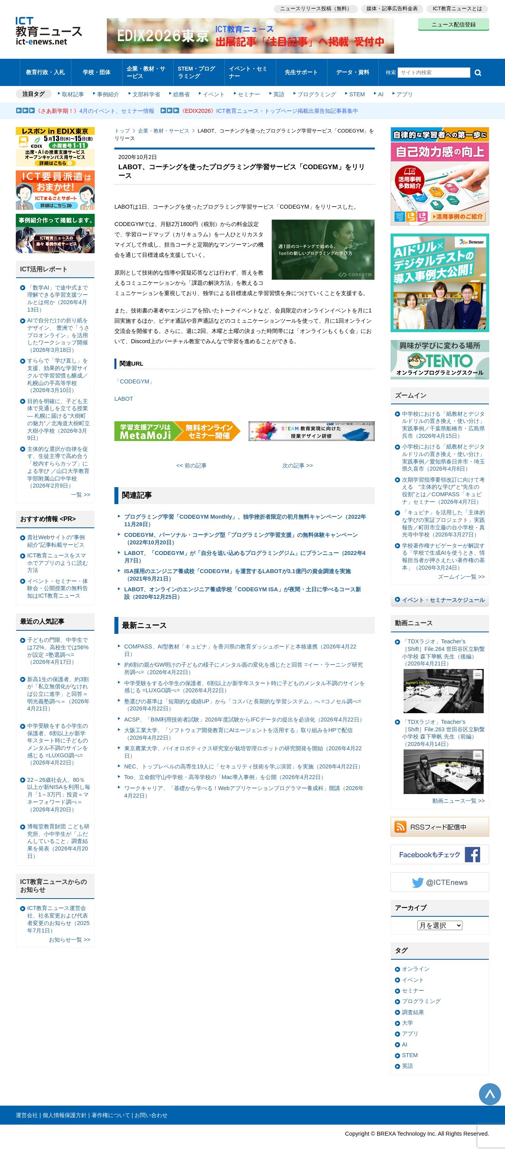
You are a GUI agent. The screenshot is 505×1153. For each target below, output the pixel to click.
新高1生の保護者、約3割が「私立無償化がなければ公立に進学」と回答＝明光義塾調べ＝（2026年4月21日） (58, 687)
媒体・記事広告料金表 (391, 8)
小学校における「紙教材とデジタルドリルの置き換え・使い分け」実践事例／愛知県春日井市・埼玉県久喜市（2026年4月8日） (443, 451)
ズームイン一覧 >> (461, 570)
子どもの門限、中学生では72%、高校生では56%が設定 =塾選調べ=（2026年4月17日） (58, 644)
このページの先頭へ (490, 1087)
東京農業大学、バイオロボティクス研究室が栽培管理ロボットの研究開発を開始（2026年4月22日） (243, 745)
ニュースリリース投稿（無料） (314, 8)
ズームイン (410, 388)
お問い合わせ (151, 1108)
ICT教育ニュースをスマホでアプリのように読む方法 (57, 556)
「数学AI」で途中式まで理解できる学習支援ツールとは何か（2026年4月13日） (57, 292)
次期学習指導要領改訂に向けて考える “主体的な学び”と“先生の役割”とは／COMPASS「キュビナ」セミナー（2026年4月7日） (443, 484)
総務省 (181, 87)
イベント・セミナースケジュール (443, 593)
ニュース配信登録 (454, 24)
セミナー (248, 87)
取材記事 (75, 87)
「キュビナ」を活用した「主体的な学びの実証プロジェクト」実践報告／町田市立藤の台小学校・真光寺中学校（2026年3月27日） (443, 517)
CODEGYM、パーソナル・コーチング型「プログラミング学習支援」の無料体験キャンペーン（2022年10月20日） (241, 532)
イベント (213, 87)
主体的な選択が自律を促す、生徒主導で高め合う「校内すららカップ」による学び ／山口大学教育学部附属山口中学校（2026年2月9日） (58, 460)
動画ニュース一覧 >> (458, 794)
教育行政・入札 (46, 69)
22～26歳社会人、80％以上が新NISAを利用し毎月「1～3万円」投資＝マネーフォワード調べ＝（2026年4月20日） (58, 788)
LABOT (123, 392)
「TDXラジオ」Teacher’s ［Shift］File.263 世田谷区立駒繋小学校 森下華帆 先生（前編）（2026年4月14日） (443, 749)
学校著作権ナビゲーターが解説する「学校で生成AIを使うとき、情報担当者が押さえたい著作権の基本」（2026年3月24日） (443, 550)
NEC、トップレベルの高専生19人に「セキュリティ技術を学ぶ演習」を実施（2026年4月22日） (243, 760)
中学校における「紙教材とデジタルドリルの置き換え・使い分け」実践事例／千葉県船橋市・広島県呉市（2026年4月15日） (443, 418)
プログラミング (314, 87)
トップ (122, 124)
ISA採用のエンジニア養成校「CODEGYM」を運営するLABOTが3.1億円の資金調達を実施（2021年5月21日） (237, 568)
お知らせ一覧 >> (69, 932)
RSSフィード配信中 (440, 820)
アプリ (400, 87)
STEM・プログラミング (199, 68)
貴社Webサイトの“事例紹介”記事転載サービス (56, 534)
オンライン (416, 962)
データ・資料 (352, 69)
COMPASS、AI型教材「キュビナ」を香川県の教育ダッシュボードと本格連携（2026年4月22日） (240, 643)
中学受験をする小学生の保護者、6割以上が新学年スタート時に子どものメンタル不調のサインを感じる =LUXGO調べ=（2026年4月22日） (244, 680)
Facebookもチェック (440, 848)
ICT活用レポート (44, 262)
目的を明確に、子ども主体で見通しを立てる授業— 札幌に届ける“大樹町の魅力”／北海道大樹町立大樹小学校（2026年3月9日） (58, 413)
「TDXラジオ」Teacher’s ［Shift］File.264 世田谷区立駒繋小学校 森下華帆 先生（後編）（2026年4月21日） (443, 669)
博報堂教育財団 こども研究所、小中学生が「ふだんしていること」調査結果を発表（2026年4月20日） (58, 834)
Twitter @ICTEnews (440, 875)
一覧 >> (80, 488)
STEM (354, 87)
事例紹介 (110, 87)
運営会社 (27, 1108)
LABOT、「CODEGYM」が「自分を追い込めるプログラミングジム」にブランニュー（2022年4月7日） (245, 550)
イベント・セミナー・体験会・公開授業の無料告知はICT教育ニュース (57, 581)
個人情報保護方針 (65, 1108)
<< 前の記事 (191, 459)
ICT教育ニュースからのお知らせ (53, 879)
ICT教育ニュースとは (457, 8)
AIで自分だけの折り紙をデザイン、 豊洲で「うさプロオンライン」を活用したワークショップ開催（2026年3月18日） (58, 328)
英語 (276, 87)
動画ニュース (414, 616)
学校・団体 (97, 69)
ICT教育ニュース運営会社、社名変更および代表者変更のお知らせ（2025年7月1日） (58, 912)
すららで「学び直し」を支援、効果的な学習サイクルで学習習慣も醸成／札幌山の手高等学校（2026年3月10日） (57, 369)
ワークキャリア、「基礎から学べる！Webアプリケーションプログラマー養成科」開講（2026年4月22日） (244, 785)
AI (377, 87)
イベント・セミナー (248, 68)
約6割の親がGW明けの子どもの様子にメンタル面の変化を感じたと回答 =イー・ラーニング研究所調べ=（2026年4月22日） (243, 662)
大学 (407, 1016)
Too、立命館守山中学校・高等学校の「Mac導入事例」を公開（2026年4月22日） (225, 770)
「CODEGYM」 (134, 374)
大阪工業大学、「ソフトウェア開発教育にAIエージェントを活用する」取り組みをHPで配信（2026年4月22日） (238, 727)
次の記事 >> (297, 459)
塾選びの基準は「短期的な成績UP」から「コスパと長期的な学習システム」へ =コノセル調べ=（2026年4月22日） (242, 698)
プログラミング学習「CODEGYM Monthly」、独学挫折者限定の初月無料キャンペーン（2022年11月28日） (245, 514)
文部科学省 (147, 87)
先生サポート (301, 69)
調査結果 (413, 1005)
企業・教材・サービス (146, 68)
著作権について (111, 1108)
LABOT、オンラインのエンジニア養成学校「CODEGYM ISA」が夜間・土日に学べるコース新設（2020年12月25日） (242, 586)
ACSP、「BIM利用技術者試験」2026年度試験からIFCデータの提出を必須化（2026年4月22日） (244, 712)
